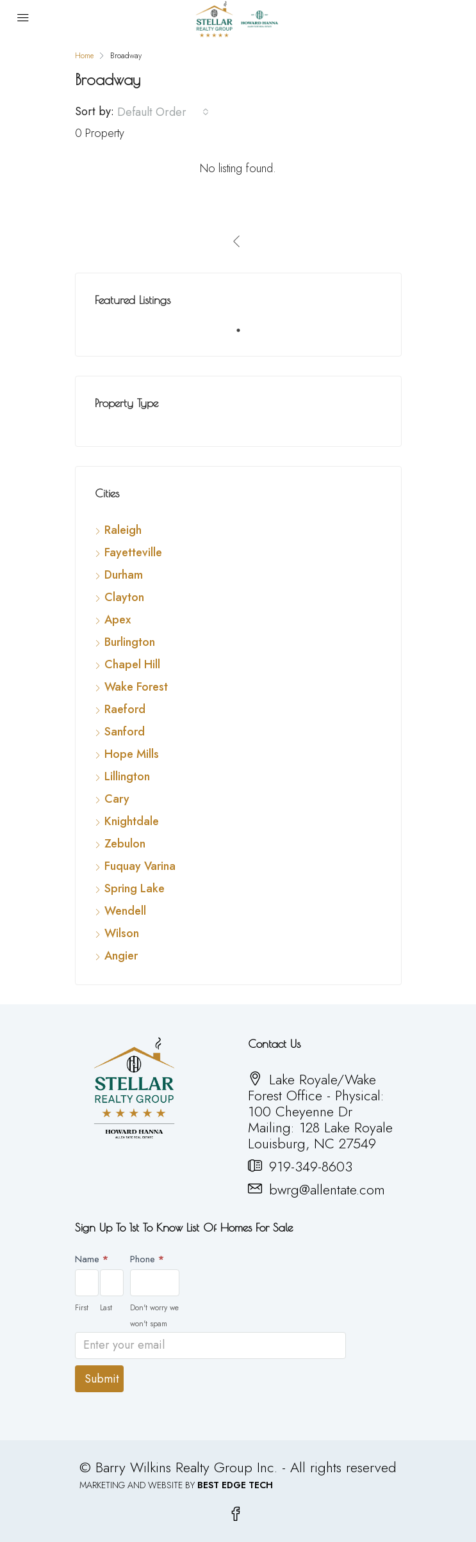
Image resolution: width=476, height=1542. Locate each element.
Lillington (127, 776)
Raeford (124, 709)
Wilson (121, 933)
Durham (123, 574)
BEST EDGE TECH (235, 1485)
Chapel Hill (132, 664)
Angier (121, 955)
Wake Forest (136, 687)
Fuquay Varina (140, 866)
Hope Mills (131, 754)
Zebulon (124, 843)
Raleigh (123, 530)
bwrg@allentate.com (327, 1189)
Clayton (124, 597)
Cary (116, 799)
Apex (117, 619)
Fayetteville (133, 552)
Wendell (125, 911)
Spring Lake (134, 888)
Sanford (124, 731)
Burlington (129, 642)
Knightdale (131, 821)
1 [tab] (244, 335)
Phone (147, 1259)
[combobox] (163, 112)
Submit (102, 1378)
